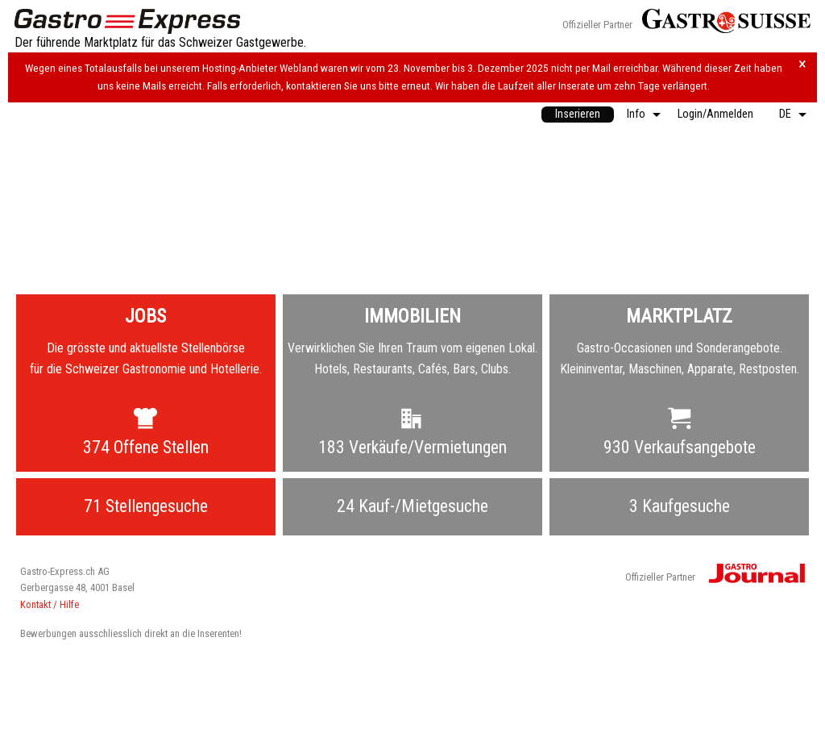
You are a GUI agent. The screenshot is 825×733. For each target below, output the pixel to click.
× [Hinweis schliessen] (802, 64)
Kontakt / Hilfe (49, 604)
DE (785, 114)
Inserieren (577, 114)
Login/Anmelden (715, 114)
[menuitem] (577, 114)
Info (636, 114)
